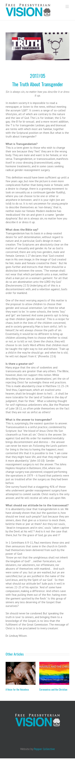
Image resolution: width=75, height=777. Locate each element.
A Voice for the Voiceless (17, 689)
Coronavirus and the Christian (53, 689)
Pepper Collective (44, 749)
